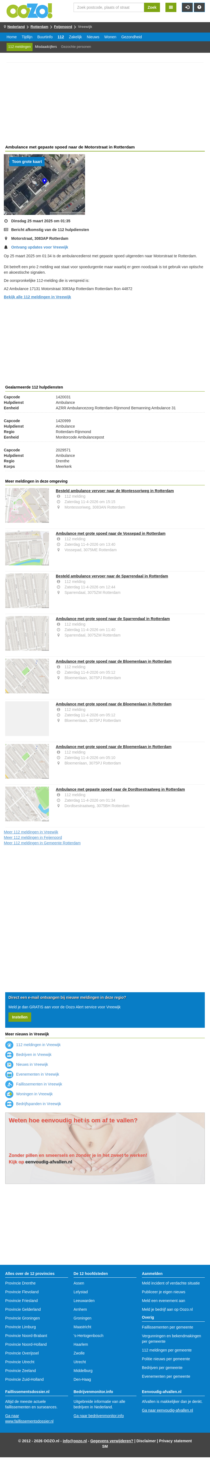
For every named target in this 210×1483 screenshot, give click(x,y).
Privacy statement (175, 1441)
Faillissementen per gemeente (167, 1327)
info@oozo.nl (75, 1441)
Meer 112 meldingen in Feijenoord (33, 837)
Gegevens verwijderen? (111, 1441)
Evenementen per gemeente (166, 1376)
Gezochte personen (76, 47)
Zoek (152, 7)
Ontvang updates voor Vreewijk (39, 247)
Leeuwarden (84, 1300)
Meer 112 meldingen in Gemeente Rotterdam (42, 843)
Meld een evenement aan (163, 1300)
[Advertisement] (105, 104)
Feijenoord (63, 27)
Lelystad (81, 1292)
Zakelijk (75, 37)
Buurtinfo (45, 37)
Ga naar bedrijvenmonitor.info (99, 1416)
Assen (79, 1283)
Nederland (16, 27)
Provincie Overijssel (22, 1353)
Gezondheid (131, 37)
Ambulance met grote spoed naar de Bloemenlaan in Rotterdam (113, 661)
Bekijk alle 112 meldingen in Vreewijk (37, 297)
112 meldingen (19, 47)
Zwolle (79, 1353)
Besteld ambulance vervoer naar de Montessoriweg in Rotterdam (115, 491)
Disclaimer (146, 1441)
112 (61, 37)
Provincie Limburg (20, 1327)
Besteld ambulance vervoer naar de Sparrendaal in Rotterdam (112, 576)
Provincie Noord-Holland (26, 1344)
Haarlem (81, 1344)
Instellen (20, 1017)
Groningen (82, 1318)
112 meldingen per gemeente (167, 1350)
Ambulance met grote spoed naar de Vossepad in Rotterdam (110, 533)
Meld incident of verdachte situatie (171, 1283)
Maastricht (82, 1327)
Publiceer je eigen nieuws (163, 1292)
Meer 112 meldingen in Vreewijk (31, 832)
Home (12, 37)
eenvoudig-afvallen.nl (48, 1161)
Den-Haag (82, 1379)
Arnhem (80, 1309)
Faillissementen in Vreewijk (33, 1084)
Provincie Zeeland (20, 1370)
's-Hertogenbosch (88, 1335)
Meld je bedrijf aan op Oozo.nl (167, 1309)
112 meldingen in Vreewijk (33, 1045)
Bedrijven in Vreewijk (28, 1054)
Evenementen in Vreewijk (32, 1074)
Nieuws (93, 37)
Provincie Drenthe (20, 1283)
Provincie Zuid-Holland (24, 1379)
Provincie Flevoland (22, 1292)
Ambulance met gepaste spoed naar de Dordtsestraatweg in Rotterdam (120, 789)
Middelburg (83, 1370)
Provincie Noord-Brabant (26, 1335)
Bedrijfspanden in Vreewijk (33, 1104)
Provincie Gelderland (23, 1309)
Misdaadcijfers (46, 47)
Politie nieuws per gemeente (166, 1359)
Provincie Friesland (21, 1300)
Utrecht (80, 1362)
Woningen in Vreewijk (29, 1094)
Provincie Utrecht (19, 1362)
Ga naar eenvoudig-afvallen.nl (167, 1410)
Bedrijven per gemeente (162, 1367)
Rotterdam (39, 27)
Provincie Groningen (22, 1318)
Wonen (110, 37)
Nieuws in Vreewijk (26, 1064)
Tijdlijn (27, 37)
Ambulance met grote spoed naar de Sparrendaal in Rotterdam (113, 619)
